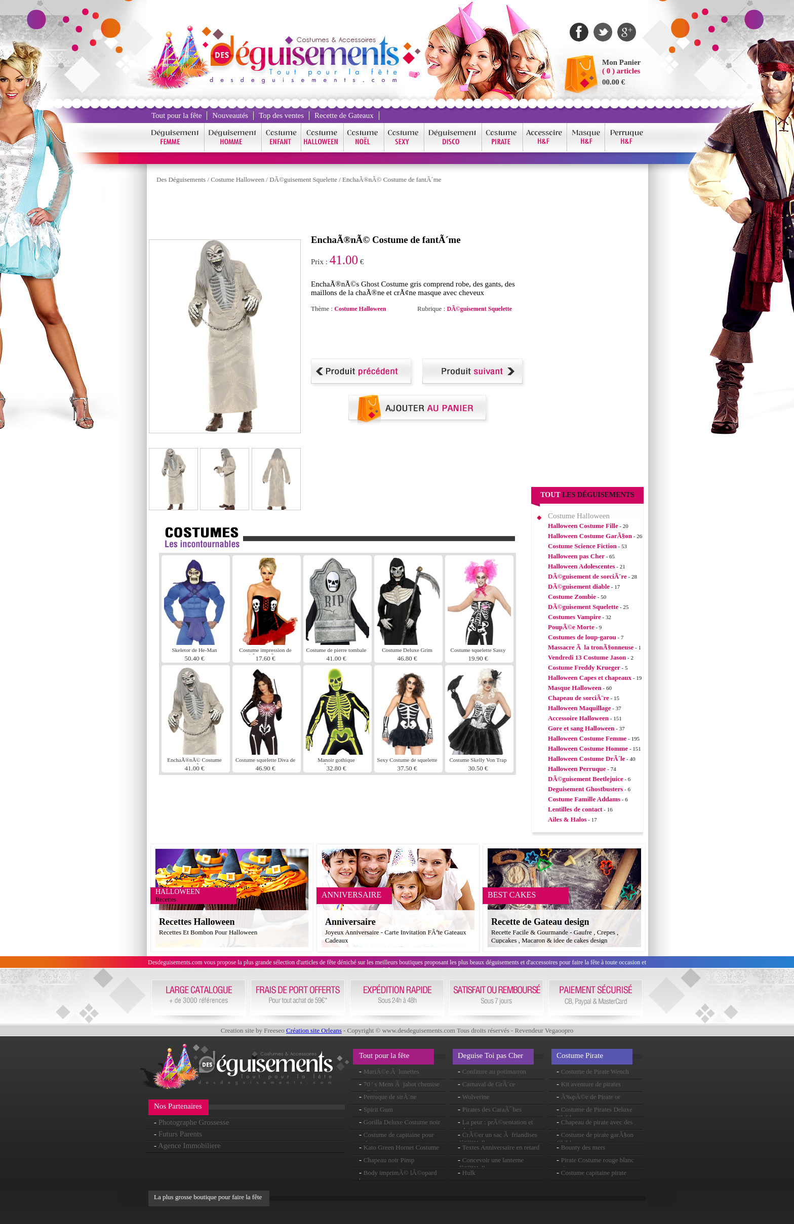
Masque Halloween (575, 687)
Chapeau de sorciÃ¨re (578, 698)
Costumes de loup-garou (582, 637)
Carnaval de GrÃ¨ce (488, 1084)
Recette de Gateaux (344, 115)
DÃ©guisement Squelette (303, 179)
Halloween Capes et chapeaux (589, 677)
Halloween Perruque (577, 768)
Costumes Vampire (574, 617)
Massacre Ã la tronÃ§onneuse (590, 647)
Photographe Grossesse (193, 1122)
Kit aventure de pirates (591, 1084)
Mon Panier (621, 62)
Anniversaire (350, 922)
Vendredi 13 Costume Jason (587, 657)
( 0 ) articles (621, 71)
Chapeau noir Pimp (389, 1160)
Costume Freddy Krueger (584, 667)
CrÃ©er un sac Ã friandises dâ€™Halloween (497, 1139)
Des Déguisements (181, 179)
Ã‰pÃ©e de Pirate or (590, 1096)
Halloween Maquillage (579, 708)
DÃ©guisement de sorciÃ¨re (587, 576)
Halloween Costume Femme (587, 738)
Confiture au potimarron (494, 1071)
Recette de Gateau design (540, 922)
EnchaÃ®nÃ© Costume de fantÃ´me (392, 179)
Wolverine (476, 1096)
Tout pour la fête (176, 115)
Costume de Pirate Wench (595, 1071)
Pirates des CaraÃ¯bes (492, 1109)
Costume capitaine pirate (593, 1172)
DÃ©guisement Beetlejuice (585, 779)
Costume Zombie (572, 596)
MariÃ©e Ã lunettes (391, 1071)
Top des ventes (281, 115)
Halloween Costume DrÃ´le (586, 758)
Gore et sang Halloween (581, 728)
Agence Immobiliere (189, 1145)
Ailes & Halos (567, 819)
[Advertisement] (333, 211)
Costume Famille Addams (584, 799)
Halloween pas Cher (576, 556)
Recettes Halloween (196, 922)
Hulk (468, 1172)
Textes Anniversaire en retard (501, 1147)
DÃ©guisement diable (579, 586)
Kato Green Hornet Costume (401, 1147)
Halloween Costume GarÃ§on (590, 536)
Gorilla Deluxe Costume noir (402, 1122)
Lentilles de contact (575, 809)
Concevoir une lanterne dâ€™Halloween (491, 1164)
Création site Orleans (314, 1030)
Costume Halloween (237, 179)
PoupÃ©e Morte (571, 627)
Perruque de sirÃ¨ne (390, 1096)
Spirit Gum (378, 1109)
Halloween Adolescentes (581, 566)
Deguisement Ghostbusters (585, 789)
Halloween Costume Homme (588, 748)
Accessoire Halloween (578, 718)
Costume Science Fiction (582, 546)
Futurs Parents (180, 1134)
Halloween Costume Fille (583, 525)
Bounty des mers (583, 1147)
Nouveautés (230, 115)
